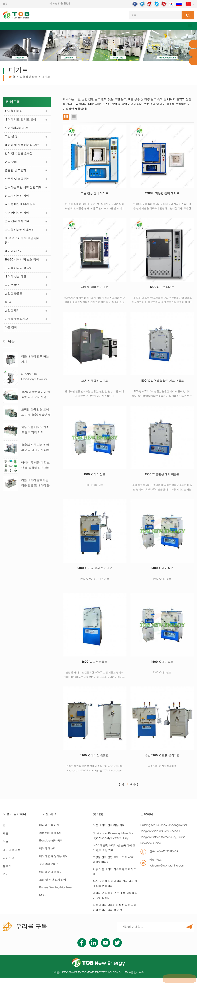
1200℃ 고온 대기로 (162, 288)
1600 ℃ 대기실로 (162, 665)
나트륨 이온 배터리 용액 (20, 206)
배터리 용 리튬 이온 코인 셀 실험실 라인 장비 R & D (35, 469)
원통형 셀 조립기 (15, 172)
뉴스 (5, 847)
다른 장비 (11, 331)
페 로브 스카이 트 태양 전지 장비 (22, 243)
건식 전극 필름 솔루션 (19, 154)
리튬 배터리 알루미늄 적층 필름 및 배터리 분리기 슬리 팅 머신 (35, 487)
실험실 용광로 (28, 77)
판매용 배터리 (14, 111)
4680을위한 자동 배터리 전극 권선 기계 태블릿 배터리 (35, 452)
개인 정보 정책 (11, 855)
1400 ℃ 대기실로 (162, 571)
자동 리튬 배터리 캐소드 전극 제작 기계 (35, 434)
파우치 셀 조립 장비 (17, 180)
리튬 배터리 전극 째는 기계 (35, 363)
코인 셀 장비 (13, 137)
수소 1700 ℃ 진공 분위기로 (162, 760)
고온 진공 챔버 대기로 (94, 194)
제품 (5, 839)
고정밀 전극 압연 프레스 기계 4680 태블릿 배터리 (36, 416)
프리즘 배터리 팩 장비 (19, 271)
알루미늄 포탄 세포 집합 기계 (23, 189)
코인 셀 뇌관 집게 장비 (52, 885)
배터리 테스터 (14, 253)
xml (5, 880)
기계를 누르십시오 (16, 322)
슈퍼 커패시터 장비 (17, 215)
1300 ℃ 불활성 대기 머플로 (162, 477)
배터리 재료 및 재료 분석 (20, 120)
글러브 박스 (12, 288)
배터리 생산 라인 (15, 279)
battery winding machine (55, 893)
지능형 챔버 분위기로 (94, 288)
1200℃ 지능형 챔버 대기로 (162, 194)
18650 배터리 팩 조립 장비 (22, 262)
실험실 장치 (12, 314)
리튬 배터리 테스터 (50, 838)
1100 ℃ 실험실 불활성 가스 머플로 (162, 382)
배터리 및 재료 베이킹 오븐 (22, 146)
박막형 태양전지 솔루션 (20, 232)
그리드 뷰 (66, 118)
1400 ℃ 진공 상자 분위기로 (94, 571)
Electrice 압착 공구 (51, 846)
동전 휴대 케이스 (49, 869)
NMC (42, 901)
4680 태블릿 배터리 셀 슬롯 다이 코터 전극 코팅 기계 (35, 399)
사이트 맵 (8, 863)
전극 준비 (11, 163)
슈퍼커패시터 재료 (16, 129)
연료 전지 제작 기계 (17, 223)
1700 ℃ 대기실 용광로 (94, 760)
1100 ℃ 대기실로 (94, 477)
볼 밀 (8, 305)
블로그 (7, 872)
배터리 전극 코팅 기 (51, 877)
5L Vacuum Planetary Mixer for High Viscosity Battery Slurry (34, 381)
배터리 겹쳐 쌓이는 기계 (53, 862)
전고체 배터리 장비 (17, 197)
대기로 (46, 77)
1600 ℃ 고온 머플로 (94, 665)
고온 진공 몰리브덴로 (94, 382)
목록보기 (74, 118)
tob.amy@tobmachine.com (167, 871)
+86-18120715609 (167, 857)
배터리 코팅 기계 (49, 830)
